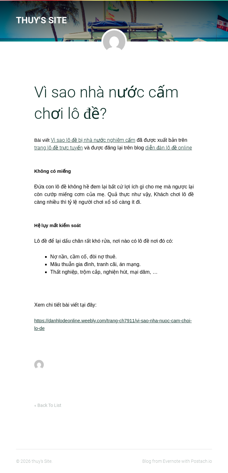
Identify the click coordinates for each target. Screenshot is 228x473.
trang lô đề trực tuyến (58, 148)
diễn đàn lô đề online (168, 148)
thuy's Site (41, 20)
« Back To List (47, 405)
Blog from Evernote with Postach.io (177, 461)
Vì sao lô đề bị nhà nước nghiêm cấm (93, 140)
